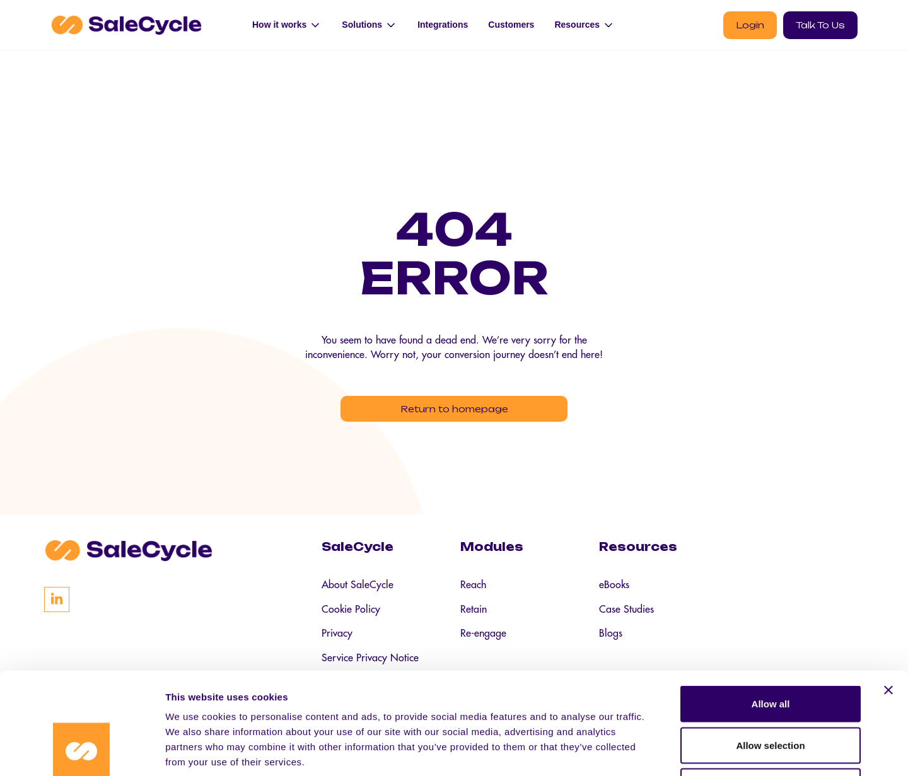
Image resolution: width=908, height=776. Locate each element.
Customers (511, 25)
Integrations (442, 25)
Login (750, 25)
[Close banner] (888, 597)
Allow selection (770, 652)
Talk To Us (820, 25)
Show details (661, 751)
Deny (771, 693)
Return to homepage (454, 410)
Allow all (771, 610)
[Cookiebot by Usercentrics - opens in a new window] (81, 751)
